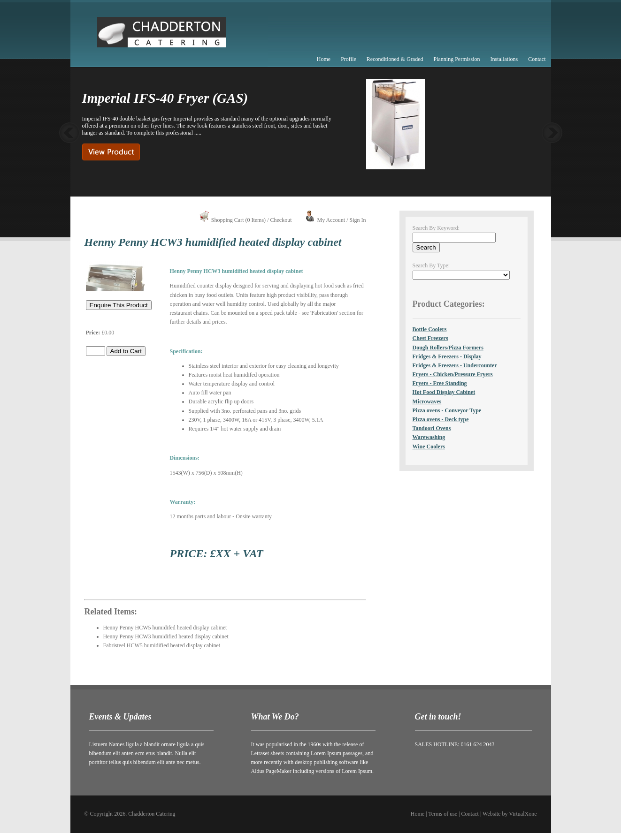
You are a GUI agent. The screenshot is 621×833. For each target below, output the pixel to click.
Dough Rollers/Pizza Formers (448, 347)
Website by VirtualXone (510, 813)
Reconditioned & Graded (395, 59)
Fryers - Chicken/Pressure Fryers (453, 374)
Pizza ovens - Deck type (441, 419)
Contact (536, 59)
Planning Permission (456, 59)
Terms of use (442, 813)
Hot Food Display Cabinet (444, 392)
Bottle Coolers (430, 329)
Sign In (357, 220)
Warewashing (429, 437)
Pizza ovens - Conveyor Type (447, 410)
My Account (331, 220)
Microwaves (427, 401)
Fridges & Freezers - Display (447, 356)
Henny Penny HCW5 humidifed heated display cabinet (165, 627)
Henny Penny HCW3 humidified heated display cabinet (166, 636)
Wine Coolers (429, 446)
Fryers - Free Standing (440, 383)
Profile (348, 59)
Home (323, 59)
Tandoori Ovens (432, 428)
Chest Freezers (430, 338)
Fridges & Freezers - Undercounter (455, 365)
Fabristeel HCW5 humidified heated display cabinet (162, 645)
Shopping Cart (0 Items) (238, 220)
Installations (504, 59)
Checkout (280, 220)
